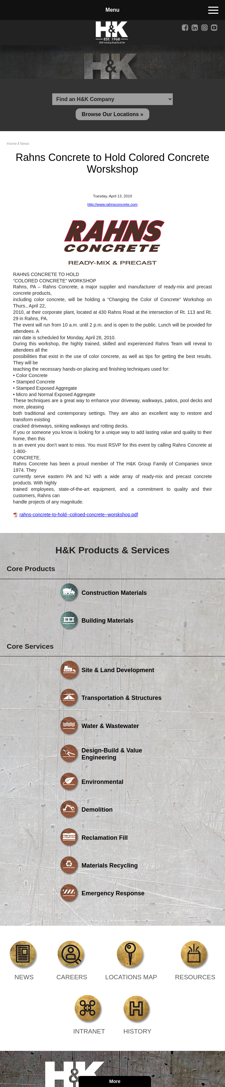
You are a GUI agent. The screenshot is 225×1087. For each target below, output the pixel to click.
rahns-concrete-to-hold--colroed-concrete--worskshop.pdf (78, 516)
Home (12, 146)
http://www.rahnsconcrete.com (112, 206)
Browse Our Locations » (112, 116)
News (24, 146)
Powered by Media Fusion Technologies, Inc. (89, 995)
